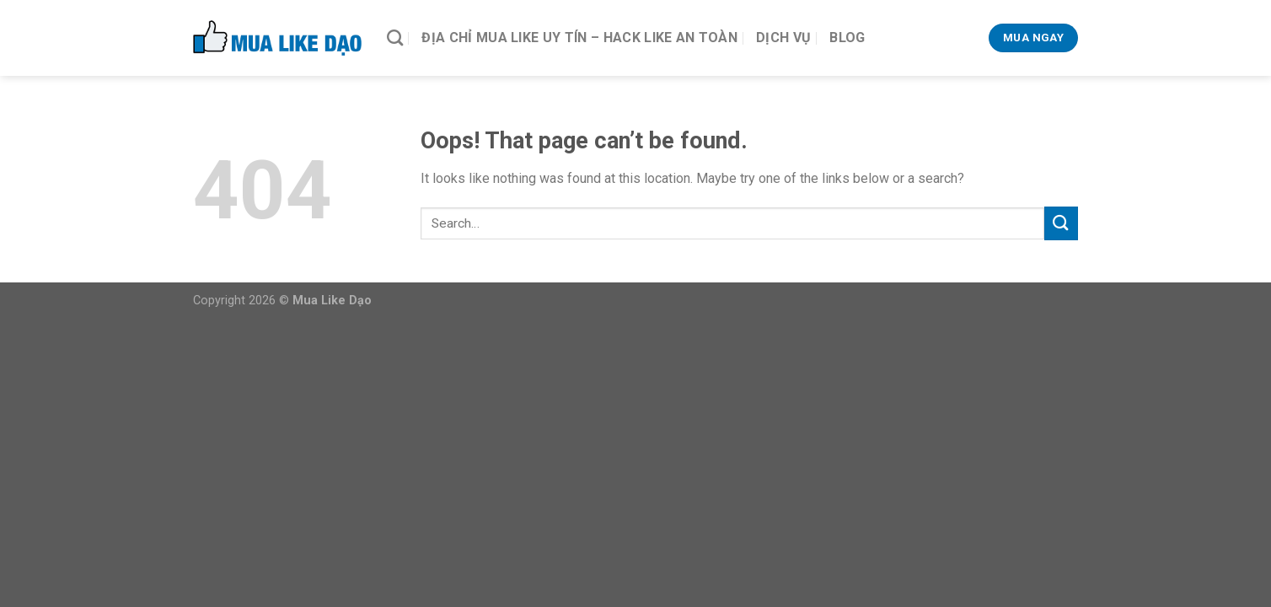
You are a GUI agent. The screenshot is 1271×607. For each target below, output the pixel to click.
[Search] (395, 37)
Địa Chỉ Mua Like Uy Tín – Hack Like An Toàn (579, 38)
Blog (847, 38)
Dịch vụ (783, 38)
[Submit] (1061, 223)
